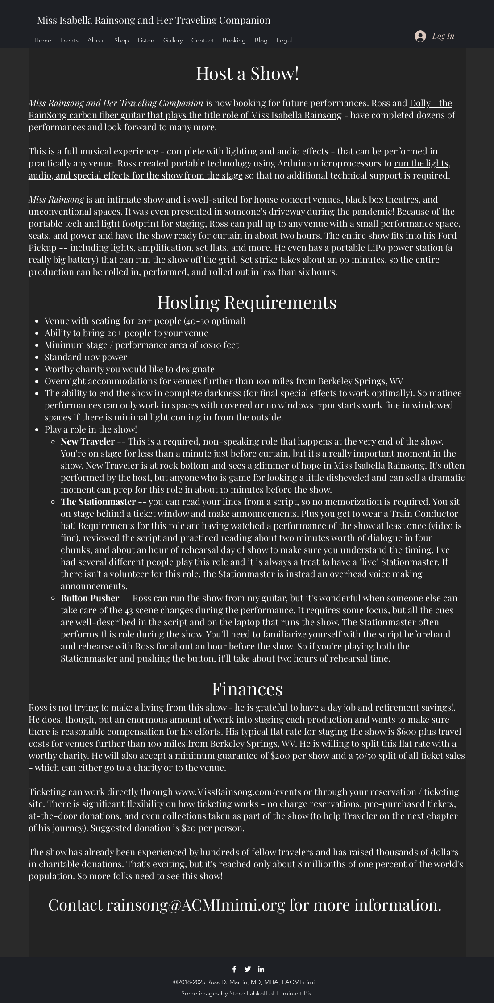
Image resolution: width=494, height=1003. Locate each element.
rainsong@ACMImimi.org (195, 904)
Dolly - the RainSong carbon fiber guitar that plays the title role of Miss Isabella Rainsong (240, 108)
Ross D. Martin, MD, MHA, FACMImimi (261, 982)
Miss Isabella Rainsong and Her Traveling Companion (153, 19)
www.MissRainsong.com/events (238, 791)
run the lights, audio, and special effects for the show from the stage (240, 169)
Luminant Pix (294, 993)
